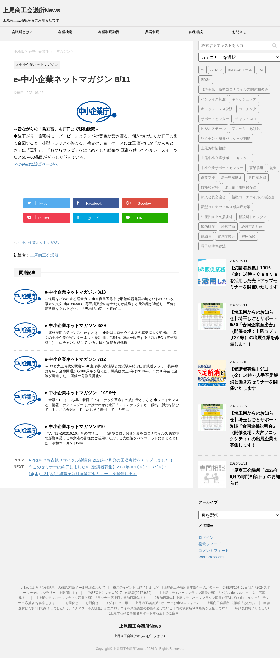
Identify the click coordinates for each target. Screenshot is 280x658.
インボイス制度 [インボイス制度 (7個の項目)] (213, 99)
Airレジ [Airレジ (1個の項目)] (216, 70)
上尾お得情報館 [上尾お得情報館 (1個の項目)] (213, 148)
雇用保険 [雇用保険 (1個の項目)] (248, 236)
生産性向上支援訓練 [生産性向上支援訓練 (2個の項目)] (217, 217)
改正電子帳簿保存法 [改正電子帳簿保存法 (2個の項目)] (240, 187)
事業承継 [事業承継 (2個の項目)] (256, 168)
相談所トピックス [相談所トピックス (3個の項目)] (253, 217)
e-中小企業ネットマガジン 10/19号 (80, 393)
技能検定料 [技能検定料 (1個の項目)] (210, 187)
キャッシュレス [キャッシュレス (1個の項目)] (244, 99)
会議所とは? (21, 32)
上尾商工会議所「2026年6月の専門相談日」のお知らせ (255, 476)
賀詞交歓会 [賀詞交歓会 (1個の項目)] (226, 236)
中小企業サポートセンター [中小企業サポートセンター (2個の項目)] (222, 168)
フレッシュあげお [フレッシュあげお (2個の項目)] (246, 129)
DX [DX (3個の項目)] (260, 70)
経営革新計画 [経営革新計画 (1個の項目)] (252, 227)
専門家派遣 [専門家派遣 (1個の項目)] (257, 178)
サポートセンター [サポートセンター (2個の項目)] (215, 119)
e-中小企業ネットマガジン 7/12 (75, 359)
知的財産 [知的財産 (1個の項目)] (208, 227)
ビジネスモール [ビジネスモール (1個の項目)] (213, 129)
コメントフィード (213, 550)
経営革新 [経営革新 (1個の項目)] (228, 227)
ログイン (206, 537)
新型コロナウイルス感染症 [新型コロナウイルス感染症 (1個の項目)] (253, 197)
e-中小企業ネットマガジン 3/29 (75, 325)
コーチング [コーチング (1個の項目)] (247, 109)
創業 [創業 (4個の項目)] (273, 168)
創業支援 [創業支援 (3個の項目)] (208, 178)
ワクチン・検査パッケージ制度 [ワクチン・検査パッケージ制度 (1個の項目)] (225, 138)
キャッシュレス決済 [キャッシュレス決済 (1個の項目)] (217, 109)
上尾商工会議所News (31, 10)
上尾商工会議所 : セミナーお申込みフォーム (167, 603)
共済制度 (152, 32)
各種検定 (65, 32)
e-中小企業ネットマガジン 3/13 (75, 292)
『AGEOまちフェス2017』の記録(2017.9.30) (119, 593)
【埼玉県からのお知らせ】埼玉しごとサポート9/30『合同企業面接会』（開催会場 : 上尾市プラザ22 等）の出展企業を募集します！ (254, 328)
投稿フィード (209, 544)
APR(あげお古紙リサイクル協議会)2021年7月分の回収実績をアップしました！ (101, 460)
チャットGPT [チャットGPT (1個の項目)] (246, 119)
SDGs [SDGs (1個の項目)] (205, 80)
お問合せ (239, 32)
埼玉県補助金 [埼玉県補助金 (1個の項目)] (231, 178)
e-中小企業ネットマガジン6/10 (75, 426)
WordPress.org (211, 557)
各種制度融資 (108, 32)
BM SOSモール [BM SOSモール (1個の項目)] (240, 70)
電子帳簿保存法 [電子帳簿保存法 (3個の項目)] (213, 246)
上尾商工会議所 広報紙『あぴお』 (231, 603)
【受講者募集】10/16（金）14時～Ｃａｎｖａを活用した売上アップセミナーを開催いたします (254, 277)
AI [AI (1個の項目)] (202, 70)
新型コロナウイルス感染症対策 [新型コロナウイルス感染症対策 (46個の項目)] (225, 207)
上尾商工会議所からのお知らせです (140, 636)
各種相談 (196, 32)
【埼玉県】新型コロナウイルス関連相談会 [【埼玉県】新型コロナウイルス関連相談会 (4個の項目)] (234, 89)
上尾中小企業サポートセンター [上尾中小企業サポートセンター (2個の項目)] (225, 158)
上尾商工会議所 (44, 255)
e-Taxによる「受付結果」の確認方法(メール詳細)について (63, 587)
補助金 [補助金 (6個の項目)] (206, 236)
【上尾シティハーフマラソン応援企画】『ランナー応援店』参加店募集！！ (90, 598)
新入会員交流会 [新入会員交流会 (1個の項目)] (213, 197)
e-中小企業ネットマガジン (39, 243)
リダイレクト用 (116, 603)
